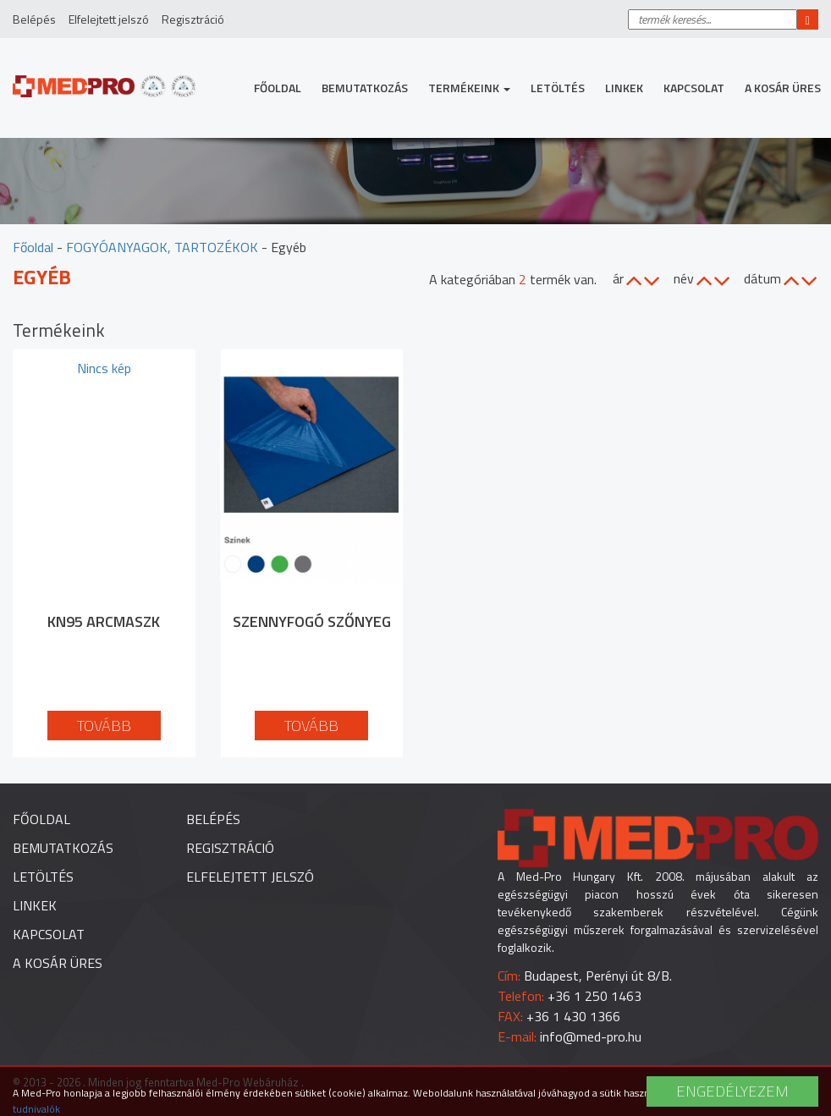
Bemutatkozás (365, 87)
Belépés (34, 19)
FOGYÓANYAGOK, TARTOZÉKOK (162, 247)
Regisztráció (193, 19)
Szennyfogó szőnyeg (312, 621)
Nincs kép (104, 368)
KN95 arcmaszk (103, 621)
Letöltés (558, 87)
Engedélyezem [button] (732, 1091)
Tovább (104, 725)
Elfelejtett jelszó (109, 19)
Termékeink (469, 87)
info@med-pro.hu (590, 1036)
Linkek (624, 87)
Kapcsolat (693, 87)
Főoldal (277, 87)
